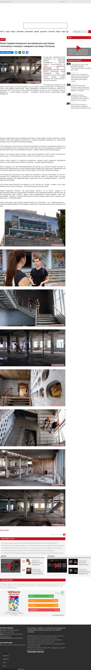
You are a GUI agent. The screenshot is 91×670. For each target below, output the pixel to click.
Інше (63, 32)
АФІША (36, 32)
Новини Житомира (74, 60)
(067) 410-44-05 (8, 632)
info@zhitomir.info (13, 630)
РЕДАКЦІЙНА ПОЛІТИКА (35, 652)
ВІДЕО (58, 32)
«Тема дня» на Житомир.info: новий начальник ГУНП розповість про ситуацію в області (84, 573)
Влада (13, 32)
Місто (2, 32)
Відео (70, 37)
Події (8, 32)
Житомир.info (47, 69)
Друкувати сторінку (56, 534)
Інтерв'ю (51, 32)
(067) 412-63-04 (19, 645)
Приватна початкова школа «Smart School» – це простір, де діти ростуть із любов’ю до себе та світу (33, 548)
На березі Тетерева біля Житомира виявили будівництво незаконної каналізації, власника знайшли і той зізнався (80, 88)
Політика (20, 32)
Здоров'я (43, 32)
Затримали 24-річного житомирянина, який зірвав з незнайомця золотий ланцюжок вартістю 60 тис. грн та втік (80, 97)
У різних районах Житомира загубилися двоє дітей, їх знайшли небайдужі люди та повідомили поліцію (33, 553)
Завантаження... (6, 52)
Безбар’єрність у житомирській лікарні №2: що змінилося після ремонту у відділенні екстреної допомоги (34, 545)
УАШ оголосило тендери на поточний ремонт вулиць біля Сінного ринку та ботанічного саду (30, 543)
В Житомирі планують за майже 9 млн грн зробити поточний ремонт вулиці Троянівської (29, 550)
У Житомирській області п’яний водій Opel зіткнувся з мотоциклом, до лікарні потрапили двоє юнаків (81, 67)
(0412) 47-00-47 (8, 645)
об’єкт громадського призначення (54, 67)
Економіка (29, 32)
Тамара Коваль (18, 638)
